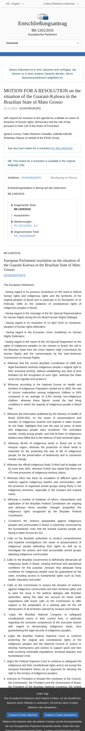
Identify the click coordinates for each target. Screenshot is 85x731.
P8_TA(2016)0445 (24, 235)
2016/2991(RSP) (31, 177)
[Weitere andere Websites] (61, 4)
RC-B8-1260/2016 (62, 148)
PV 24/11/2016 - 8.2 (26, 225)
